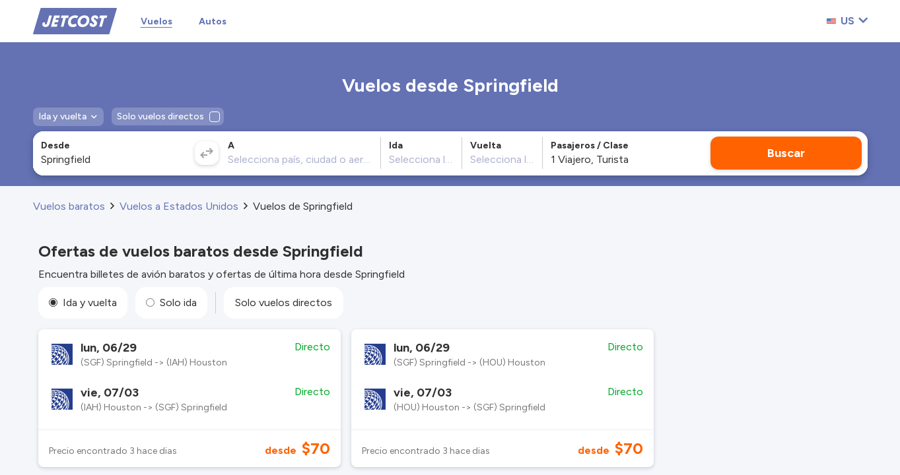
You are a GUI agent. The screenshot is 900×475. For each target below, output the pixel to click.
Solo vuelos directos (283, 302)
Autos (212, 21)
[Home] (75, 20)
